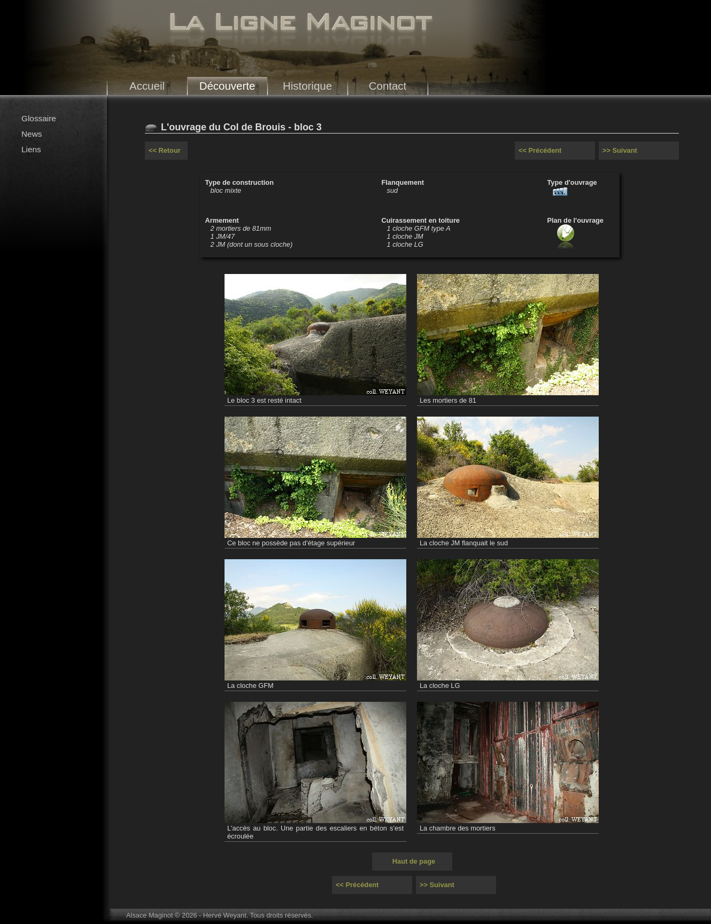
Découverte (227, 86)
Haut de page (413, 861)
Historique (307, 86)
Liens (31, 149)
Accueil (147, 86)
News (31, 133)
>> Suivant (619, 150)
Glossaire (38, 118)
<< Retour (165, 150)
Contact (388, 86)
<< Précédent (540, 150)
